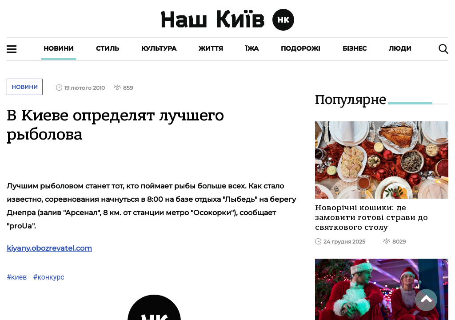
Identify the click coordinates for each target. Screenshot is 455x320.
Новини (59, 48)
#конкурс (47, 277)
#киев (17, 277)
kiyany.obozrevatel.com (49, 248)
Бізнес (355, 48)
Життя (211, 48)
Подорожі (300, 48)
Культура (158, 48)
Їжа (252, 48)
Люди (400, 48)
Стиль (107, 48)
